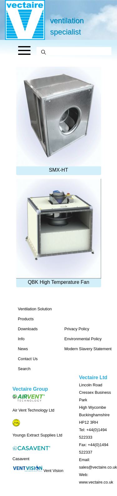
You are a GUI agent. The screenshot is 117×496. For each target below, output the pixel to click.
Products (26, 319)
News (23, 348)
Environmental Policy (83, 338)
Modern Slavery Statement (88, 348)
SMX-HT (58, 120)
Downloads (27, 329)
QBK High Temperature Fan (58, 232)
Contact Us (27, 358)
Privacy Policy (76, 329)
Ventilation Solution (35, 309)
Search (24, 368)
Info (21, 338)
